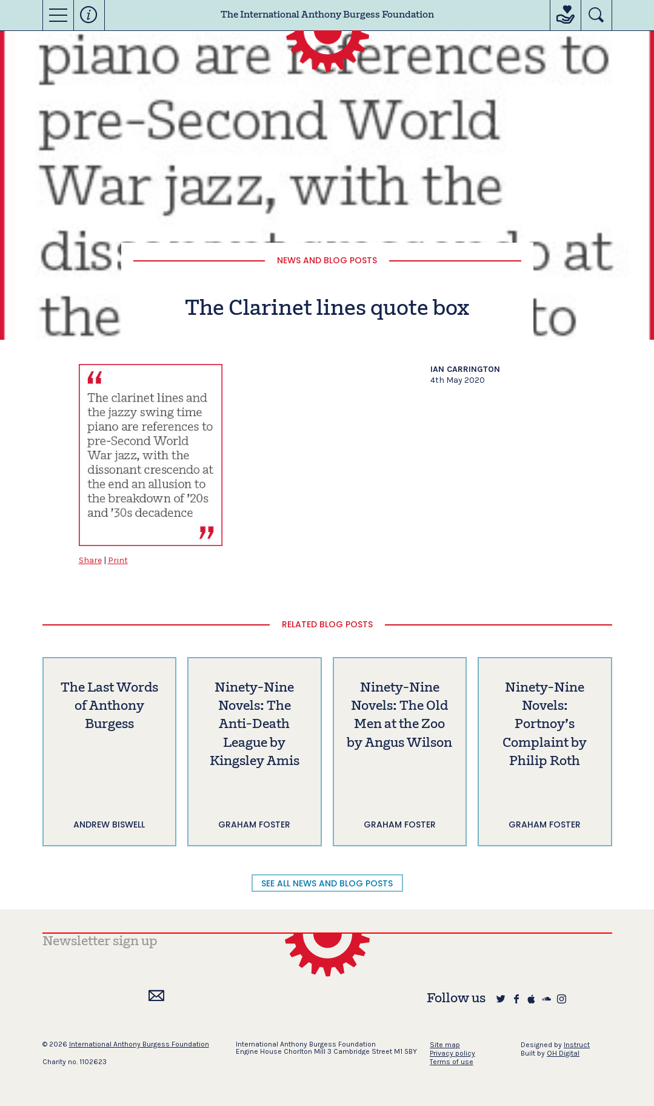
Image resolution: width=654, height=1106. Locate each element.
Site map (445, 1044)
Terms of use (451, 1061)
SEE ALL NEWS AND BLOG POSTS (327, 883)
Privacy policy (452, 1053)
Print (118, 560)
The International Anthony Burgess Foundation (327, 15)
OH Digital (563, 1053)
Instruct (577, 1044)
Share (90, 560)
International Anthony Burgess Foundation (139, 1044)
